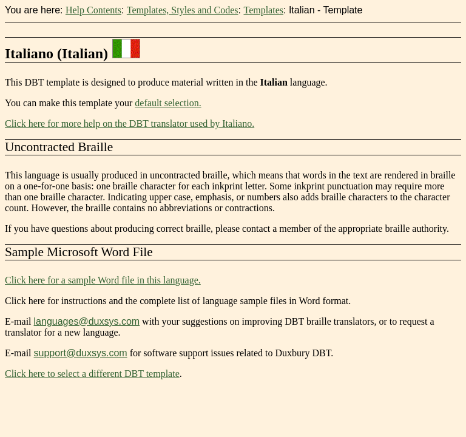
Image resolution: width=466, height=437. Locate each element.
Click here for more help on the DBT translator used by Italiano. (129, 123)
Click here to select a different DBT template (92, 373)
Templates (263, 10)
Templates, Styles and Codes (182, 10)
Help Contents (93, 10)
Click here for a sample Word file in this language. (103, 280)
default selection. (168, 103)
